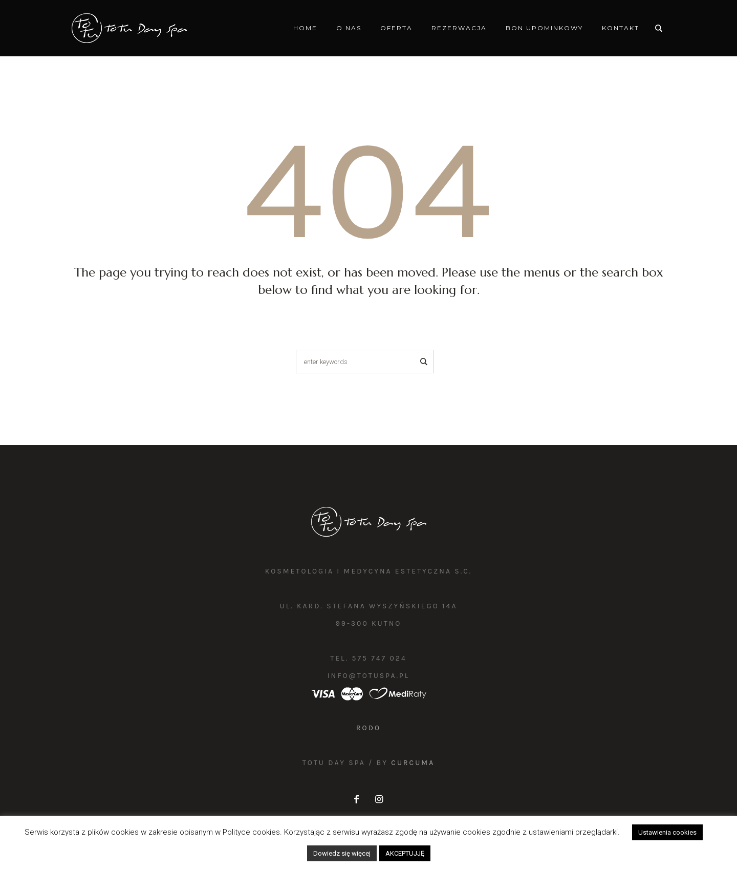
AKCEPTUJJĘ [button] (404, 853)
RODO (368, 728)
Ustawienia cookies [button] (667, 832)
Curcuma (413, 762)
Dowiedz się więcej (342, 853)
